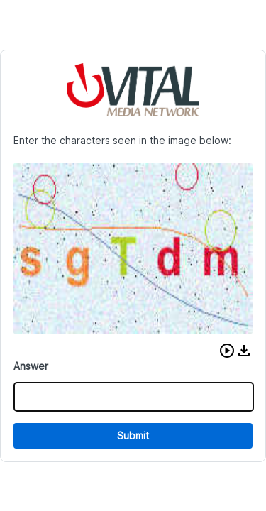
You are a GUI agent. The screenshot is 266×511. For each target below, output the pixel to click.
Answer (30, 366)
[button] (226, 350)
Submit (133, 435)
